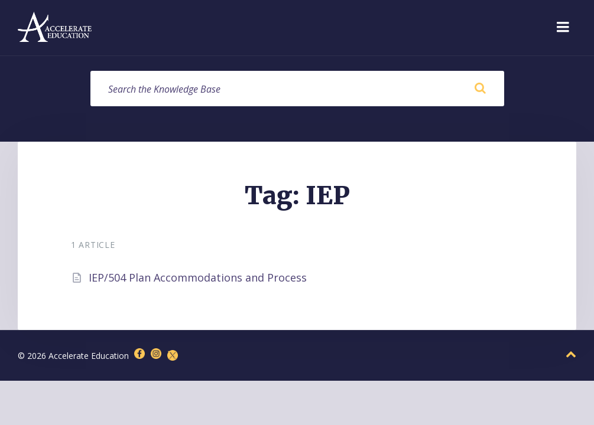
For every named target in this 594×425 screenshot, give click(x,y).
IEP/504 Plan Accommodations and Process (198, 277)
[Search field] (297, 88)
